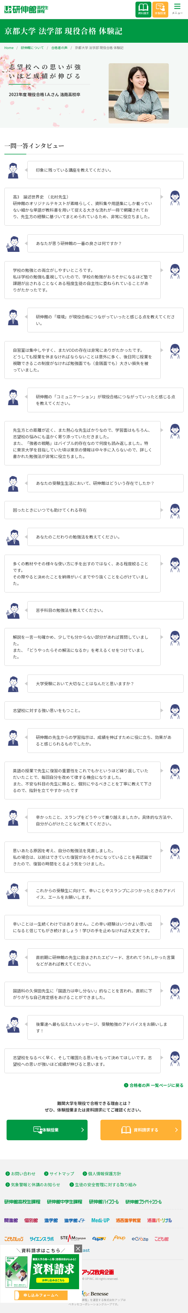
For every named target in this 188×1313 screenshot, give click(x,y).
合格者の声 (59, 47)
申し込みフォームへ (41, 1295)
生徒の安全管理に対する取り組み (106, 1184)
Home (8, 47)
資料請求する (139, 1130)
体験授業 (160, 9)
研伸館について (32, 47)
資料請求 (143, 9)
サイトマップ (62, 1173)
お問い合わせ (23, 1173)
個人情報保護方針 (104, 1173)
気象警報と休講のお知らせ (35, 1184)
